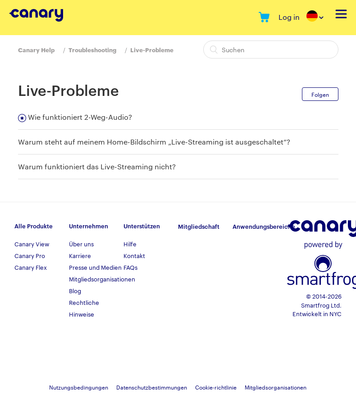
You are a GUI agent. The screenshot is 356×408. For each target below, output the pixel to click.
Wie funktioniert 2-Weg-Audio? (80, 117)
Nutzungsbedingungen (78, 387)
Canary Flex (30, 267)
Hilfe (130, 244)
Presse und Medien (95, 267)
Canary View (31, 244)
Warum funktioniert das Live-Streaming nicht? (97, 166)
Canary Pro (29, 255)
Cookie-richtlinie (216, 387)
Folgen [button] (320, 94)
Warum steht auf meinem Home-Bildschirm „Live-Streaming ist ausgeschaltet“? (154, 141)
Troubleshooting (92, 49)
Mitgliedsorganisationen (96, 279)
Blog (75, 290)
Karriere (80, 255)
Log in (289, 17)
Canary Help (36, 49)
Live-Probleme (151, 49)
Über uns (81, 244)
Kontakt (134, 255)
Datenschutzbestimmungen (151, 387)
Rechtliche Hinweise (84, 308)
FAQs (130, 267)
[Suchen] (270, 50)
